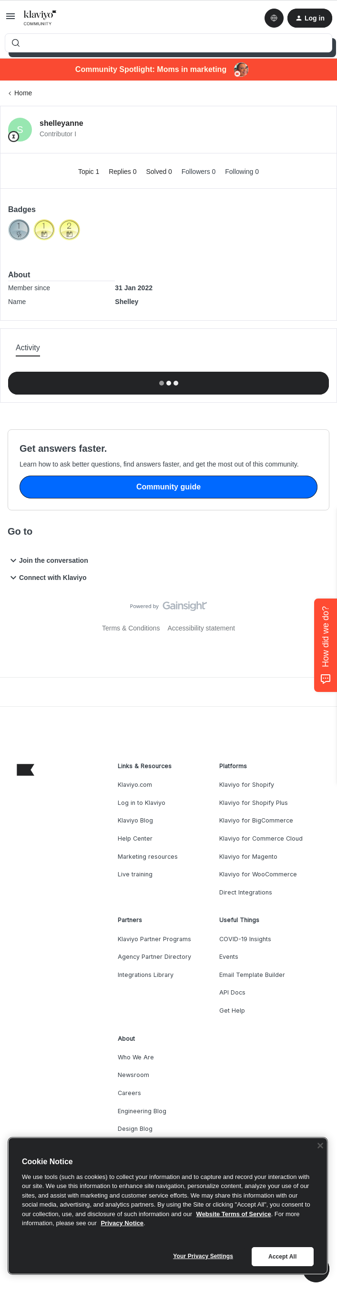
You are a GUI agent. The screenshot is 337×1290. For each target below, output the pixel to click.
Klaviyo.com (135, 784)
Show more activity (168, 380)
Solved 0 (160, 171)
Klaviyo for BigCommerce (256, 820)
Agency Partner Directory (154, 956)
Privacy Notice (122, 1223)
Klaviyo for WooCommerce (258, 874)
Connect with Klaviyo (47, 577)
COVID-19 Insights (245, 939)
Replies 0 (123, 171)
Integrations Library (146, 974)
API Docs (232, 992)
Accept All (282, 1256)
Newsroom (133, 1074)
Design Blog (135, 1128)
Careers (129, 1093)
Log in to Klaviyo (141, 802)
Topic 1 (89, 171)
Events (228, 956)
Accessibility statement (201, 628)
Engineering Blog (142, 1111)
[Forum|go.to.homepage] (40, 18)
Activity (28, 348)
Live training (135, 874)
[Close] (320, 1145)
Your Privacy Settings (203, 1256)
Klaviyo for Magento (248, 856)
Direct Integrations (245, 892)
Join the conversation (48, 560)
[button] (10, 19)
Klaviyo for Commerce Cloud (261, 838)
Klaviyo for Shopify (246, 784)
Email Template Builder (252, 974)
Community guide (168, 487)
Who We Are (136, 1057)
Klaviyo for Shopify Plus (253, 802)
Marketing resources (148, 856)
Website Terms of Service (233, 1214)
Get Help (232, 1010)
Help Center (135, 838)
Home (23, 93)
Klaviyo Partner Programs (154, 939)
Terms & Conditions (131, 628)
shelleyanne (61, 123)
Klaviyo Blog (135, 820)
